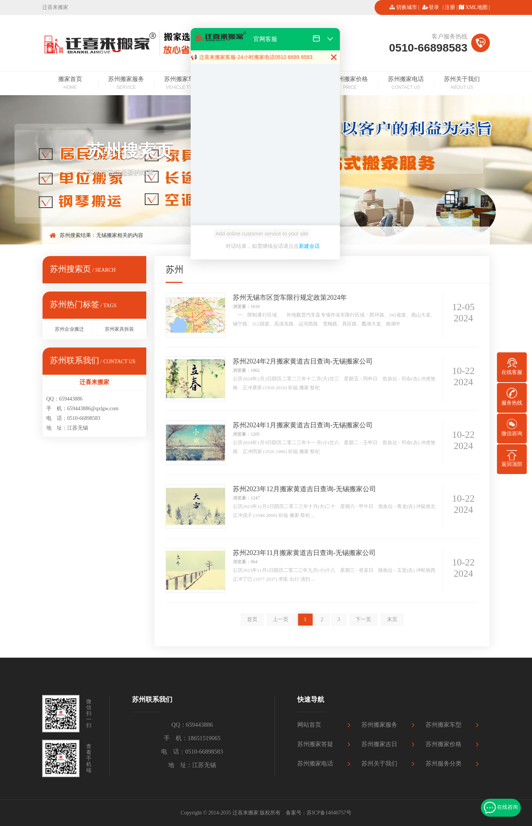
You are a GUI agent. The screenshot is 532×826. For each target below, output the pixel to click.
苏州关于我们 (462, 83)
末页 (392, 619)
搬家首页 (70, 83)
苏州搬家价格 (350, 83)
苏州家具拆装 (119, 329)
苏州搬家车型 (182, 83)
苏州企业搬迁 (69, 329)
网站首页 (309, 724)
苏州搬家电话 (406, 83)
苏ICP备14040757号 (329, 813)
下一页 (363, 619)
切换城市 (406, 7)
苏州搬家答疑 (315, 744)
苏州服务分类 (443, 763)
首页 (252, 619)
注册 (450, 7)
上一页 (280, 619)
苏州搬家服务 (126, 83)
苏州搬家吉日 (379, 744)
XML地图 (477, 7)
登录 (434, 7)
